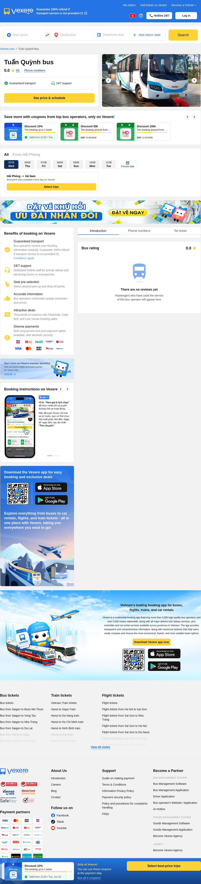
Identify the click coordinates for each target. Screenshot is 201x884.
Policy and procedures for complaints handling (125, 805)
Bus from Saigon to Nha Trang (18, 721)
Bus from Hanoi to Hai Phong (18, 740)
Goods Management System (172, 817)
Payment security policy (116, 797)
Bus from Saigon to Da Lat (16, 728)
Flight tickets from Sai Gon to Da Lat (124, 738)
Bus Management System (170, 777)
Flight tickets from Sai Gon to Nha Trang (122, 717)
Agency (158, 844)
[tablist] (139, 231)
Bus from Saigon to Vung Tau (18, 715)
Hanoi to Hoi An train (63, 740)
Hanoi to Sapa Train (63, 709)
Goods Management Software (171, 823)
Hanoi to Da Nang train (65, 715)
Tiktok (60, 821)
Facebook (63, 815)
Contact (56, 797)
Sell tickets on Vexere (153, 5)
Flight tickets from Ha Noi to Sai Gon (124, 709)
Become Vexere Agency (168, 836)
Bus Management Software (170, 783)
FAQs (105, 813)
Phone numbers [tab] (139, 230)
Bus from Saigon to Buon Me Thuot (21, 709)
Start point (20, 35)
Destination (68, 35)
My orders (129, 5)
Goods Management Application (172, 829)
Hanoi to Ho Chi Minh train (67, 721)
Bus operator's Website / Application (175, 802)
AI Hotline (159, 809)
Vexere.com (7, 48)
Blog (54, 790)
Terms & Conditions (114, 784)
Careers (56, 784)
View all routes (100, 747)
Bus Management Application (171, 790)
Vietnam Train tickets (64, 703)
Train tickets (61, 695)
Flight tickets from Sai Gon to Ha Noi (124, 725)
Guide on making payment (118, 778)
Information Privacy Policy (118, 790)
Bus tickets (9, 695)
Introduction (58, 778)
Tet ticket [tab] (180, 230)
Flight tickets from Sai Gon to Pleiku (124, 744)
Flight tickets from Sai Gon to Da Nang (125, 732)
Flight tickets (113, 695)
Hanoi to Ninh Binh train (65, 728)
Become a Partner (184, 5)
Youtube (62, 828)
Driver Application (164, 796)
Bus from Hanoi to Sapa (14, 734)
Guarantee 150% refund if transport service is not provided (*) (59, 11)
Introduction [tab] (98, 230)
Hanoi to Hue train (62, 734)
